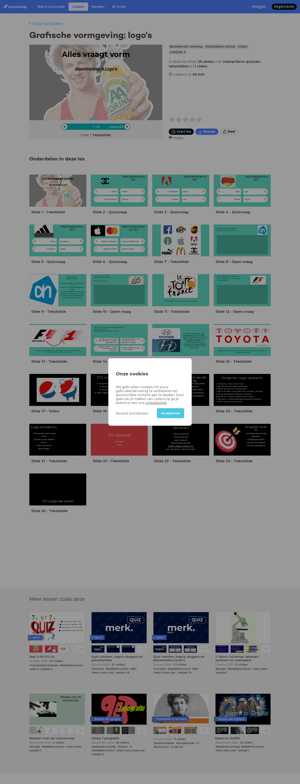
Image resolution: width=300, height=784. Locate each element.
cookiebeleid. (156, 403)
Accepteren (170, 413)
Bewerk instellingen (132, 413)
